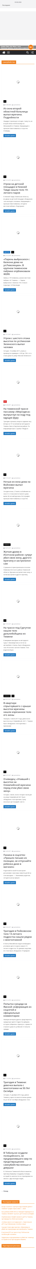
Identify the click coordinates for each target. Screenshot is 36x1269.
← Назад (5, 1191)
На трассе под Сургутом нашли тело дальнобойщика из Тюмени (17, 632)
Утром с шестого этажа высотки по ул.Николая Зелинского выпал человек (16, 343)
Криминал (7, 544)
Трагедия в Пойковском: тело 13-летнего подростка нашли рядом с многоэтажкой (17, 935)
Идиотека (7, 252)
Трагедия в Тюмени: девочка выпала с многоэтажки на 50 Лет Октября (16, 1087)
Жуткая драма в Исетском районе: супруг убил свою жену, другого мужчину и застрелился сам (17, 557)
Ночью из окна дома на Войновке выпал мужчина (16, 484)
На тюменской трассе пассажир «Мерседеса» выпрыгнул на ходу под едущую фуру (16, 413)
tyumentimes (16, 105)
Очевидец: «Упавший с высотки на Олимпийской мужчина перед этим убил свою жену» (17, 784)
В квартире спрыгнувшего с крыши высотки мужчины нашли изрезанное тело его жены (17, 708)
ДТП (5, 401)
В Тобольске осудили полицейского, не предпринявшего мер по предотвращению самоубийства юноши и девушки (17, 1160)
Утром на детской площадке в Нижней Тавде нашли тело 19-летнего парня (15, 188)
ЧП (5, 101)
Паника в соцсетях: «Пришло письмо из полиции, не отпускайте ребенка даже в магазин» (17, 860)
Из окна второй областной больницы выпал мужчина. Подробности (15, 113)
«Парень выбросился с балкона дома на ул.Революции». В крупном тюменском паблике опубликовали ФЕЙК (16, 267)
